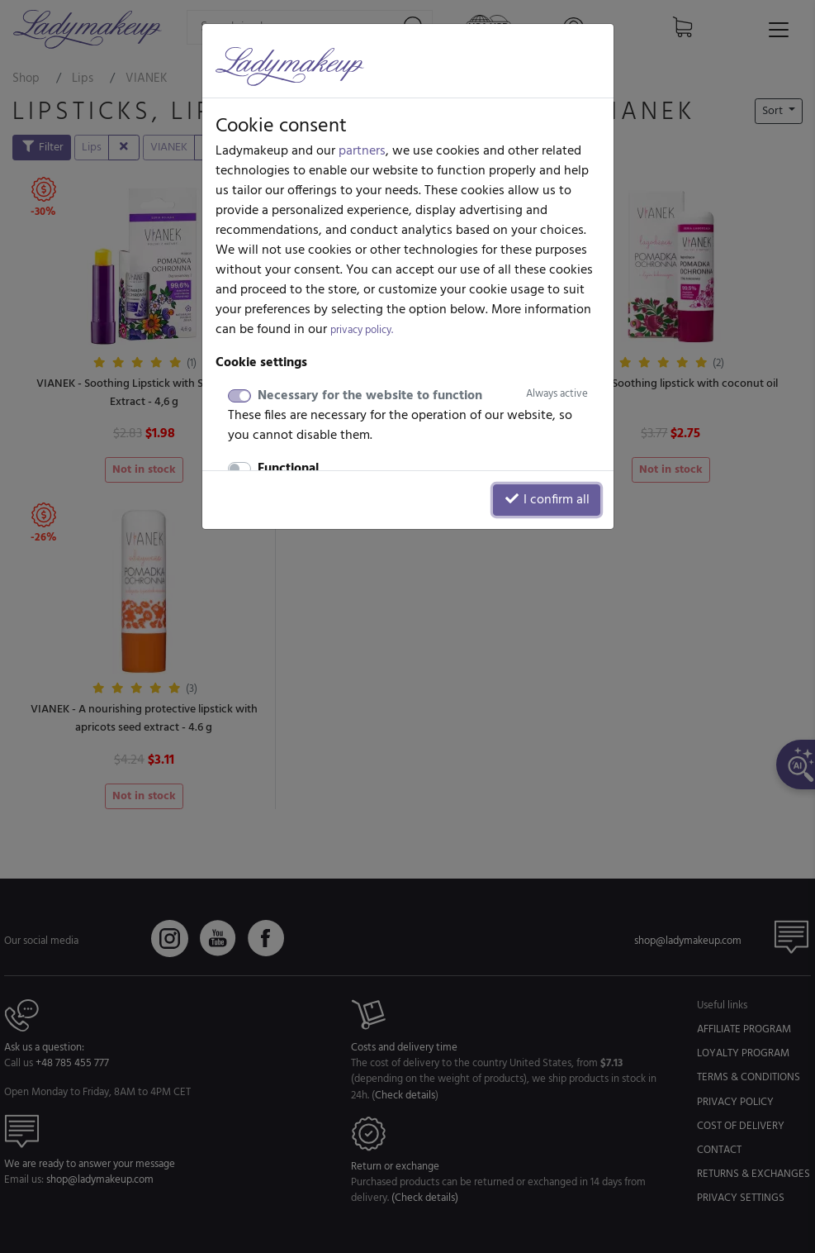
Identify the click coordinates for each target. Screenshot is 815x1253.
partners (362, 151)
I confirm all (547, 500)
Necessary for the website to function (423, 396)
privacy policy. (361, 330)
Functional (288, 469)
